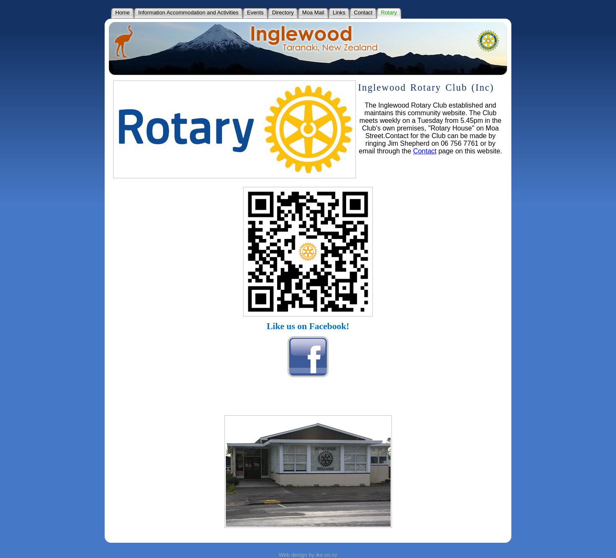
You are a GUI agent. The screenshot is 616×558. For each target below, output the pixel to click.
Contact (363, 12)
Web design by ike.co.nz (308, 555)
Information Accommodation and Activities (188, 12)
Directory (283, 12)
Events (255, 12)
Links (339, 12)
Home (122, 12)
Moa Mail (313, 12)
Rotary (389, 12)
